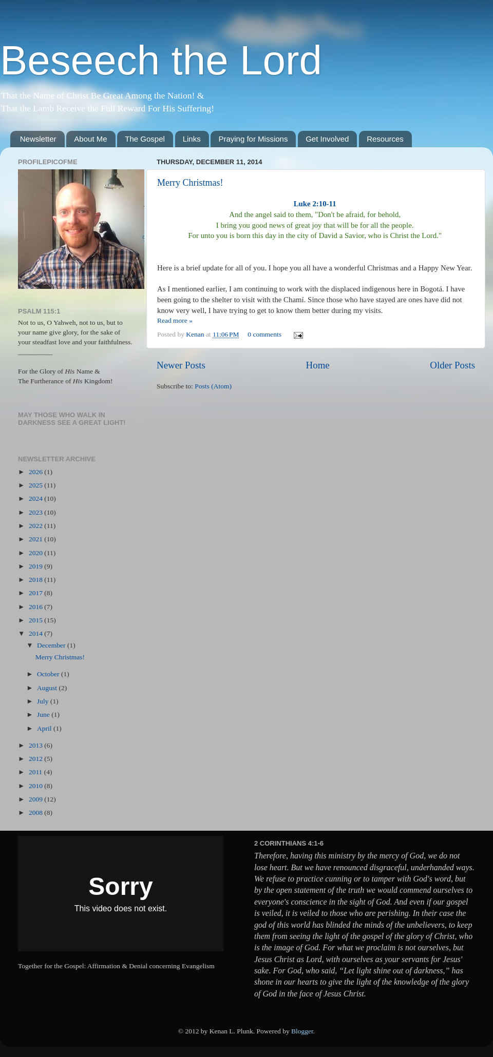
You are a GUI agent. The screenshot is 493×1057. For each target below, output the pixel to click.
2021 (36, 539)
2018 (36, 579)
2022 (36, 526)
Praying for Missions (253, 138)
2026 (36, 472)
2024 (36, 498)
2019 (36, 566)
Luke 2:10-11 (315, 204)
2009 (36, 799)
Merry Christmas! (190, 183)
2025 (36, 485)
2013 (36, 745)
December (52, 645)
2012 (36, 758)
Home (318, 365)
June (44, 714)
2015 (36, 620)
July (43, 701)
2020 (36, 553)
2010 (36, 786)
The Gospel (145, 138)
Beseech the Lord (161, 60)
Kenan (196, 334)
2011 (36, 772)
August (48, 688)
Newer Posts (181, 365)
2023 (36, 512)
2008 (36, 812)
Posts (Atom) (213, 386)
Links (192, 138)
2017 (36, 593)
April (45, 728)
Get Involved (327, 138)
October (49, 674)
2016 (36, 607)
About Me (90, 138)
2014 (36, 633)
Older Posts (452, 365)
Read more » (175, 320)
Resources (385, 138)
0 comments (264, 334)
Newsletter (38, 138)
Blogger (302, 1031)
